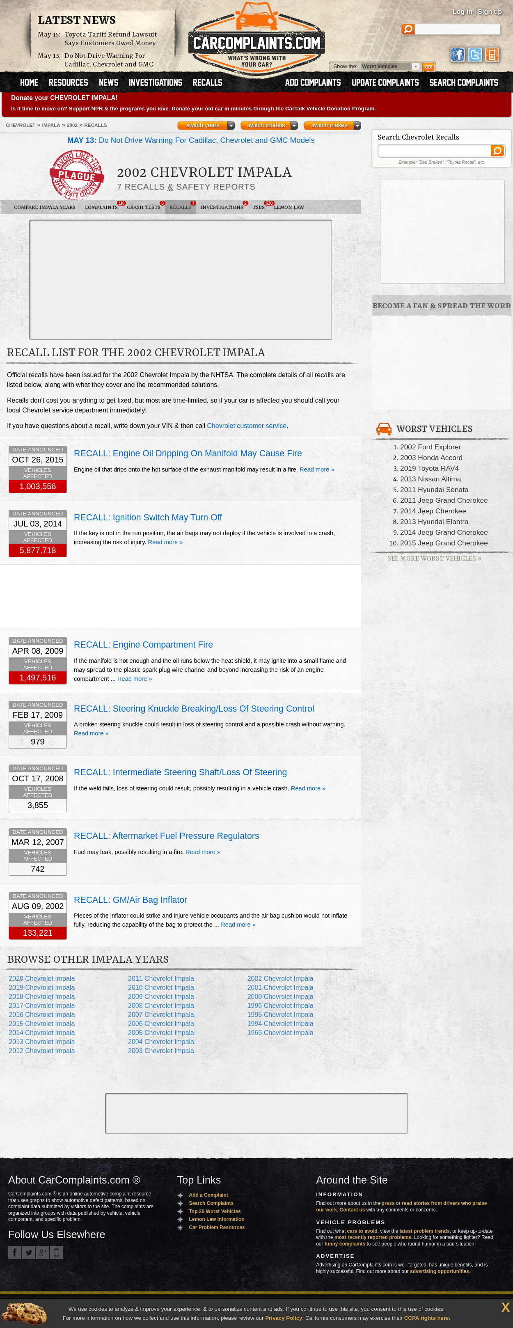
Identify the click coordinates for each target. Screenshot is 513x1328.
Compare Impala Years (45, 207)
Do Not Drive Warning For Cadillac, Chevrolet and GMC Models (191, 140)
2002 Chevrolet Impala (280, 978)
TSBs (260, 206)
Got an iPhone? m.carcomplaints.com (56, 1252)
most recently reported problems (372, 1237)
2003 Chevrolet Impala (161, 1050)
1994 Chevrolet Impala (280, 1023)
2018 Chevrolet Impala (42, 996)
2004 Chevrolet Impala (161, 1041)
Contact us (352, 1210)
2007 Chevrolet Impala (161, 1014)
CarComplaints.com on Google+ (42, 1252)
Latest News (77, 20)
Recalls (182, 206)
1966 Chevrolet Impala (280, 1032)
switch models (266, 125)
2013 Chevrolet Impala (42, 1041)
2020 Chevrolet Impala (42, 978)
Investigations (224, 206)
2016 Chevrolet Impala (42, 1014)
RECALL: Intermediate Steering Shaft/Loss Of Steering (180, 772)
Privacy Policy (283, 1318)
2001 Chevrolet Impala (280, 987)
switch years (203, 125)
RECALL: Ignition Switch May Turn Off (148, 517)
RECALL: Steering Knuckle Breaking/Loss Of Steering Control (194, 709)
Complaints (103, 206)
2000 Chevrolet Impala (280, 996)
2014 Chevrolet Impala (42, 1032)
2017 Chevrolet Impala (42, 1005)
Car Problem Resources (217, 1227)
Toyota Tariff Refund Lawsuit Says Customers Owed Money (110, 39)
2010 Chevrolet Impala (161, 987)
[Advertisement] (173, 279)
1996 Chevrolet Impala (280, 1005)
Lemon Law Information (216, 1219)
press (388, 1203)
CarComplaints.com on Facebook (14, 1252)
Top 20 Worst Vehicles (214, 1211)
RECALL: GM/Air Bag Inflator (130, 900)
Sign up (490, 11)
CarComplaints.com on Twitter (28, 1252)
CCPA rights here (426, 1318)
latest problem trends (425, 1231)
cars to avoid (362, 1231)
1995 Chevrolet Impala (280, 1014)
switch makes (329, 125)
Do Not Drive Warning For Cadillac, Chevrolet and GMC (108, 60)
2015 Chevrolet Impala (42, 1023)
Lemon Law (289, 207)
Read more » (317, 469)
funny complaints (345, 1244)
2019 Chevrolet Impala (42, 987)
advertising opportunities (439, 1271)
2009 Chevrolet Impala (161, 996)
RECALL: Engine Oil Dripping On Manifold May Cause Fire (188, 453)
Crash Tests (146, 206)
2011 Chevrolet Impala (161, 978)
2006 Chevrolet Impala (161, 1023)
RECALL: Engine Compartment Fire (143, 645)
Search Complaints (211, 1203)
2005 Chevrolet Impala (161, 1032)
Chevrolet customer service (246, 425)
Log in (462, 11)
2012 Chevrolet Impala (42, 1050)
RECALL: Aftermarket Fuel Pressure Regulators (166, 836)
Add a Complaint (208, 1195)
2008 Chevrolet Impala (161, 1005)
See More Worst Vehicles (434, 559)
